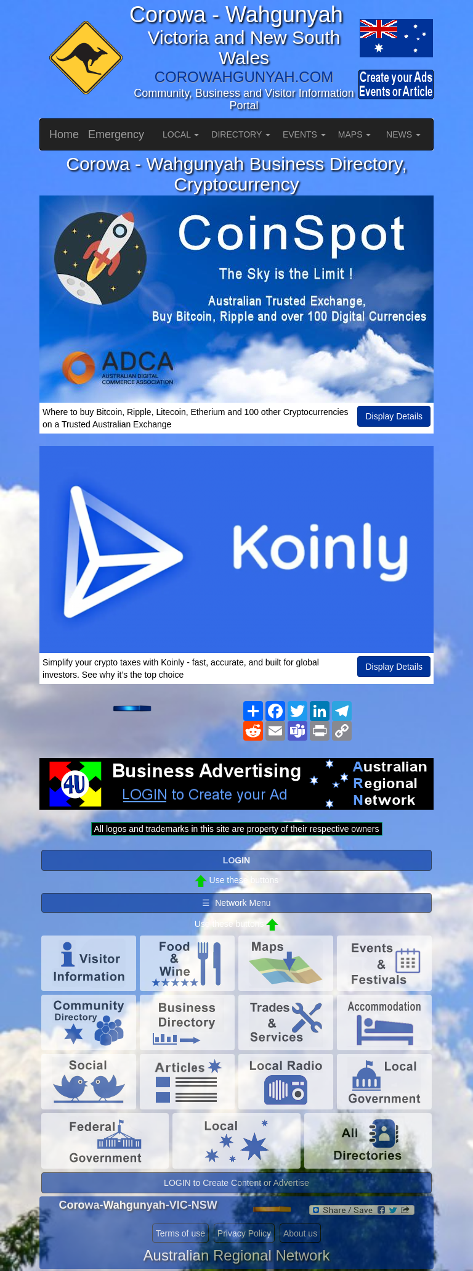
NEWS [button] (403, 134)
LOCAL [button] (181, 134)
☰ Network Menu (236, 903)
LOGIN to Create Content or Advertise (236, 1183)
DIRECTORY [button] (240, 134)
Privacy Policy (244, 1233)
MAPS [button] (354, 134)
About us (300, 1233)
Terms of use (180, 1233)
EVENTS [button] (304, 134)
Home (64, 134)
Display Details (393, 416)
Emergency (116, 134)
